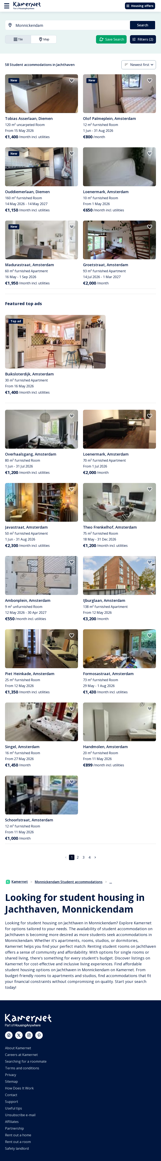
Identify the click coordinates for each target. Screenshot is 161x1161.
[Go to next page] (95, 857)
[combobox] (65, 25)
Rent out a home (18, 1135)
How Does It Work (19, 1088)
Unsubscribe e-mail (20, 1115)
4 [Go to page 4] (89, 857)
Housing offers (139, 6)
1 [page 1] (72, 857)
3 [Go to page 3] (83, 857)
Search (142, 25)
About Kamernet (18, 1048)
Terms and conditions (22, 1068)
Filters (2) (142, 39)
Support (11, 1101)
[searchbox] (71, 25)
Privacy (10, 1074)
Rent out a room (18, 1141)
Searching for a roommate (26, 1061)
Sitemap (11, 1081)
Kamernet (17, 881)
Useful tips (13, 1108)
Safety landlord (17, 1148)
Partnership (14, 1128)
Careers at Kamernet (21, 1054)
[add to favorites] (72, 80)
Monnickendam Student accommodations (69, 882)
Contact (11, 1095)
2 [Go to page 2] (78, 857)
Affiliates (12, 1121)
